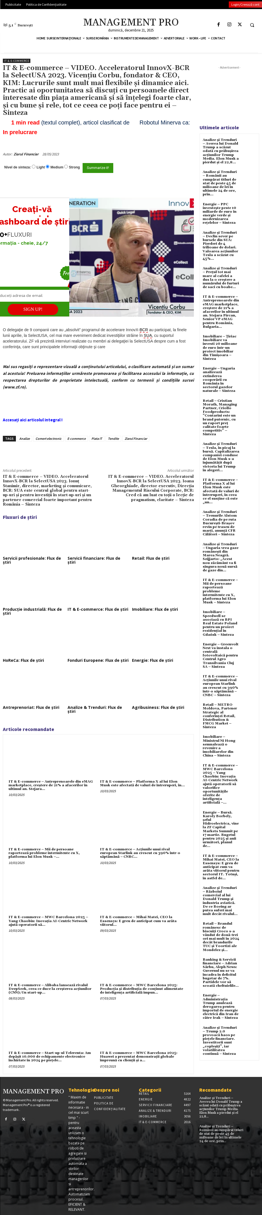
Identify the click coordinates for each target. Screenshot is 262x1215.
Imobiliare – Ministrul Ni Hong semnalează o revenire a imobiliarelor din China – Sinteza (219, 746)
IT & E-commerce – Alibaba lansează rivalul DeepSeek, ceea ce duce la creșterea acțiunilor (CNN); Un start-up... (50, 989)
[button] (252, 25)
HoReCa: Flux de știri (23, 660)
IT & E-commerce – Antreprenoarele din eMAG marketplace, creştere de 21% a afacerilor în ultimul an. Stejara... (51, 785)
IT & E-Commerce (16, 61)
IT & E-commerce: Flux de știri (98, 609)
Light (41, 167)
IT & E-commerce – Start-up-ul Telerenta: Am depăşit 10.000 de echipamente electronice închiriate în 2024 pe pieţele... (50, 1056)
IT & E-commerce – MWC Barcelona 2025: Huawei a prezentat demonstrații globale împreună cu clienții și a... (138, 1056)
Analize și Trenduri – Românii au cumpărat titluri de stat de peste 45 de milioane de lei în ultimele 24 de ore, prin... (220, 183)
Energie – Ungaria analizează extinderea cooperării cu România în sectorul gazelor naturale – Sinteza (219, 379)
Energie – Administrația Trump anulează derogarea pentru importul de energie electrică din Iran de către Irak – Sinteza (220, 1006)
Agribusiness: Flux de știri (158, 707)
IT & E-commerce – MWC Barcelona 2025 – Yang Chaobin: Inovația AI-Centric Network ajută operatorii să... (48, 921)
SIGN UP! (32, 309)
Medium (57, 167)
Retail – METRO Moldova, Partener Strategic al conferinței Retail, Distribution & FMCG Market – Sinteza (220, 716)
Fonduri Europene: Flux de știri (98, 660)
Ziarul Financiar (26, 154)
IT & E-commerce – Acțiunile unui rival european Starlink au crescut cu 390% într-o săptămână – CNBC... (140, 853)
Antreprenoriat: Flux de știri (31, 707)
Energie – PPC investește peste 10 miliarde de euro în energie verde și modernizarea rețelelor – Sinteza (219, 213)
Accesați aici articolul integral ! (32, 419)
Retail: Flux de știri (150, 558)
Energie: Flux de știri (152, 660)
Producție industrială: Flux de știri (32, 611)
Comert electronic (48, 438)
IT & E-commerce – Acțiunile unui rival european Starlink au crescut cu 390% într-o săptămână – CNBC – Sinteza (220, 685)
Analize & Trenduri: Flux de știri (95, 709)
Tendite (113, 438)
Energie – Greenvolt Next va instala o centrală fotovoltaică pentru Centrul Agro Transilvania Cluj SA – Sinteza (220, 655)
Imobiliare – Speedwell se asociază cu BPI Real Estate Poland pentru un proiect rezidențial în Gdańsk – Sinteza (220, 623)
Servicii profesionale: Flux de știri (32, 560)
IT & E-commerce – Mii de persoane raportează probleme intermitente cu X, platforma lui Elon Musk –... (44, 853)
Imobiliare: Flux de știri (155, 609)
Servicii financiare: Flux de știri (94, 560)
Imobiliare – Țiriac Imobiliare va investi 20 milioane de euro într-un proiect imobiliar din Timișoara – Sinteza (220, 347)
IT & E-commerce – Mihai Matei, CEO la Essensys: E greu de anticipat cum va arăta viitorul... (138, 921)
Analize (24, 438)
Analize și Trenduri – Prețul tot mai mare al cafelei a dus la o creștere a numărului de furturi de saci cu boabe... (221, 277)
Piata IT (96, 438)
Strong (74, 167)
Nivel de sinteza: (17, 167)
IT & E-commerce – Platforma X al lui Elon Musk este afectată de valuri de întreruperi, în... (142, 783)
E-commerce (76, 438)
